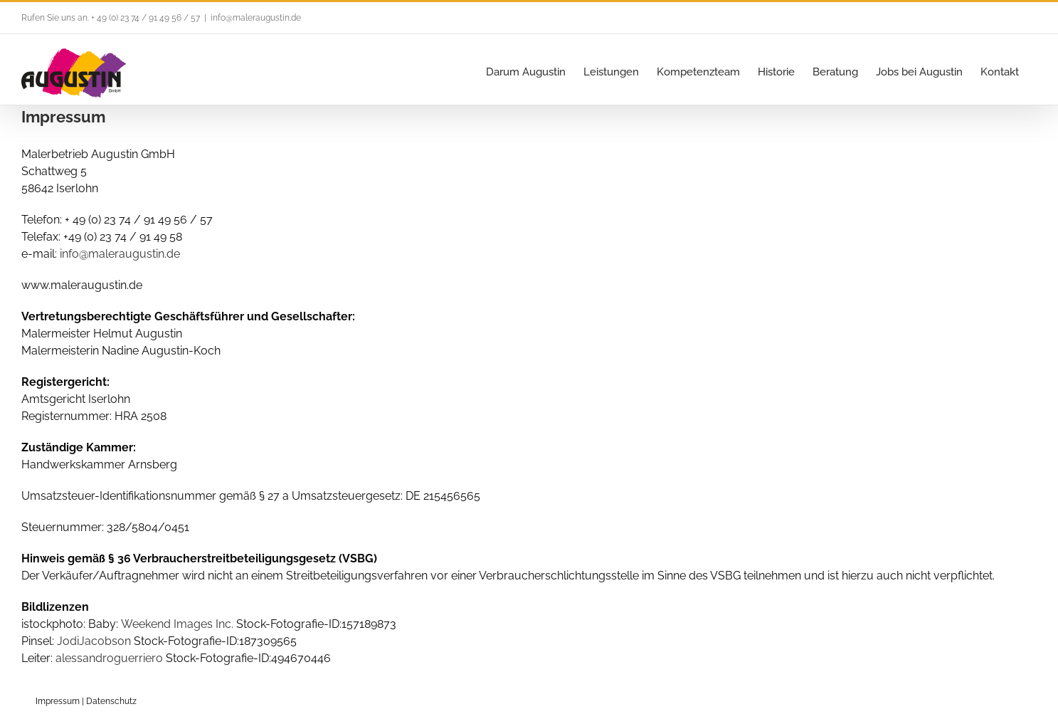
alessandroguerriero (109, 658)
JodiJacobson (94, 641)
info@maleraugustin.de (256, 18)
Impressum (58, 701)
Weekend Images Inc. (177, 624)
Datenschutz (111, 701)
